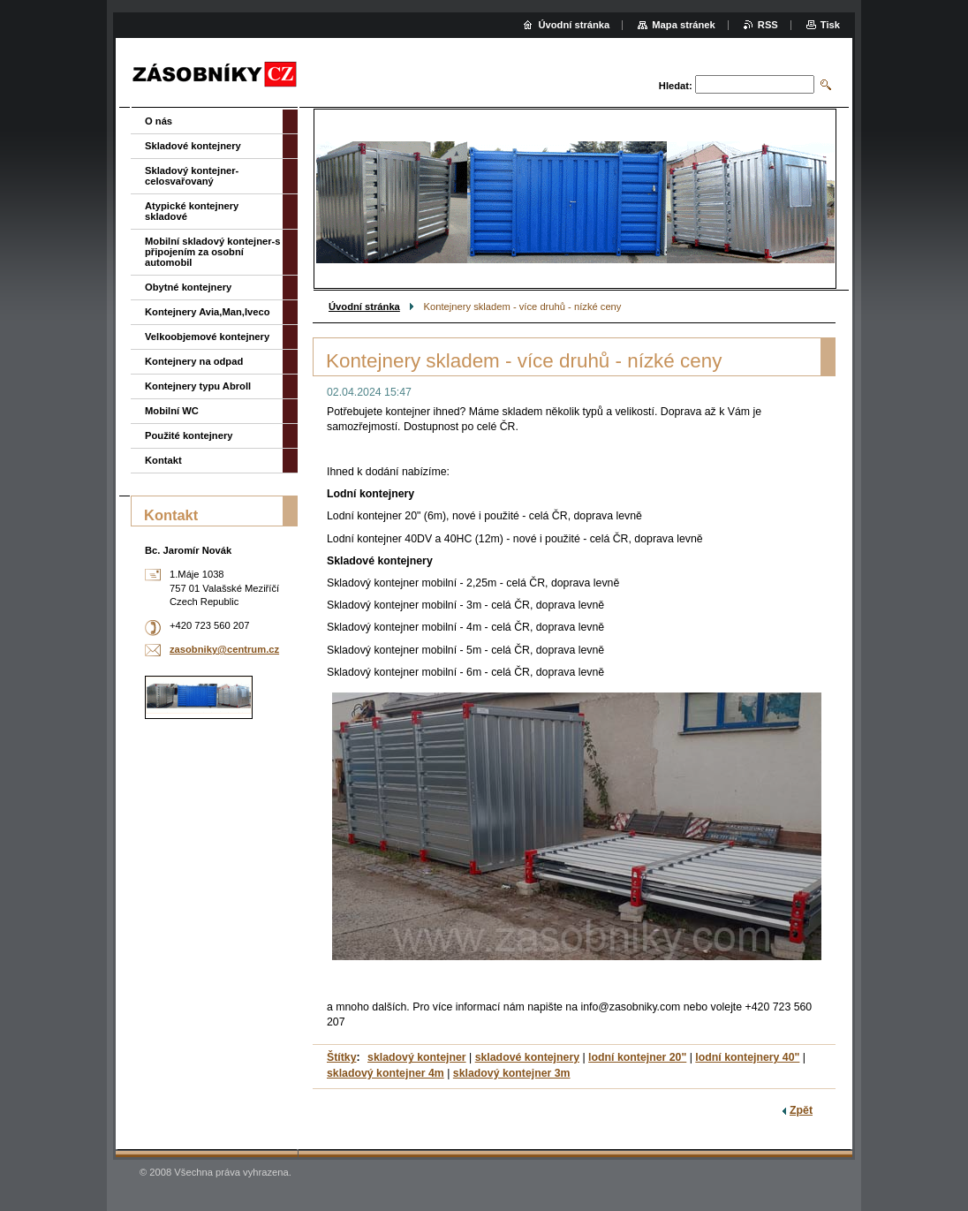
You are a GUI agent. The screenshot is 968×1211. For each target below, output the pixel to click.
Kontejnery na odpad (194, 361)
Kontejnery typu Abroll (198, 386)
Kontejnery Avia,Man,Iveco (207, 312)
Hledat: (675, 85)
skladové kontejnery (527, 1057)
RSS (768, 24)
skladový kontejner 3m (512, 1073)
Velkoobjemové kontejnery (207, 336)
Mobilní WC (172, 410)
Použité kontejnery (188, 435)
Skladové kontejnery (193, 145)
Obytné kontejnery (188, 287)
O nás (158, 121)
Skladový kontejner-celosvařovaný (191, 175)
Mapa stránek (683, 24)
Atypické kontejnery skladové (191, 211)
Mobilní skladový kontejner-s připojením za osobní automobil (213, 252)
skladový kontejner (416, 1057)
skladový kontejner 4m (385, 1073)
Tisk (830, 24)
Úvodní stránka (364, 306)
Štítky (342, 1057)
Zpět (801, 1110)
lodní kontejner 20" (637, 1057)
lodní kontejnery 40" (747, 1057)
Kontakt (163, 460)
